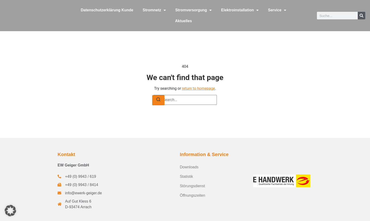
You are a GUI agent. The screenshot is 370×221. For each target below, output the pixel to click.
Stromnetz (154, 10)
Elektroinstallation (240, 10)
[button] (10, 210)
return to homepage (198, 88)
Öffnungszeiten (192, 195)
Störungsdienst (192, 186)
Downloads (189, 167)
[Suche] (361, 15)
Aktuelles (183, 21)
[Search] (158, 100)
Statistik (186, 176)
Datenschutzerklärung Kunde (107, 10)
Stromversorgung (193, 10)
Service (277, 10)
